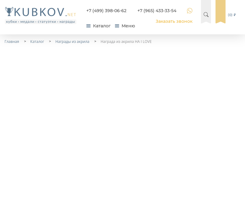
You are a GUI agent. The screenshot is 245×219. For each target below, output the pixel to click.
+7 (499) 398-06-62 (106, 10)
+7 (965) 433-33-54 (156, 10)
